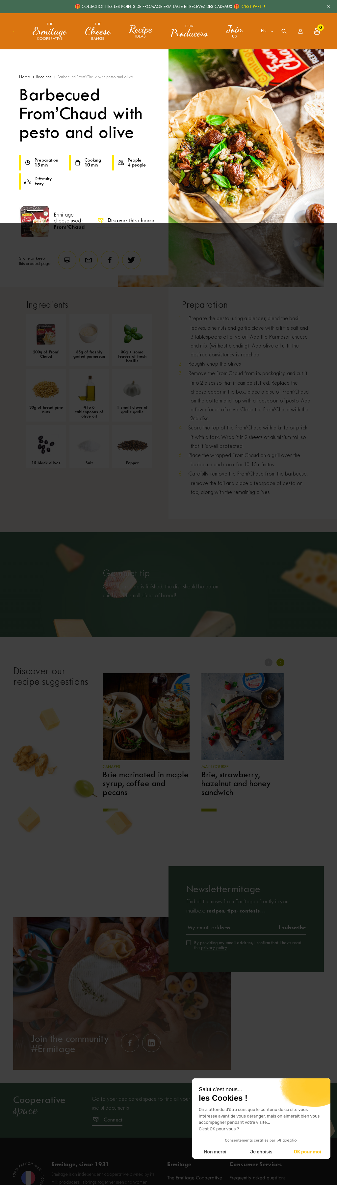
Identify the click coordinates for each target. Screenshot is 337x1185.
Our (189, 31)
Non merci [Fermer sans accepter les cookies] (215, 1152)
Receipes (43, 77)
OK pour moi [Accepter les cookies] (307, 1152)
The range (98, 31)
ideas (140, 31)
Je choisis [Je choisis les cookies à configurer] (261, 1152)
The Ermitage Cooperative (194, 1178)
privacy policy (214, 947)
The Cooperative (49, 31)
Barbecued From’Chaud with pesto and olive (95, 77)
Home (24, 77)
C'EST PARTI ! (253, 6)
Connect (113, 1120)
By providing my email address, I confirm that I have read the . (247, 945)
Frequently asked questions (257, 1178)
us (234, 31)
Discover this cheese (125, 220)
